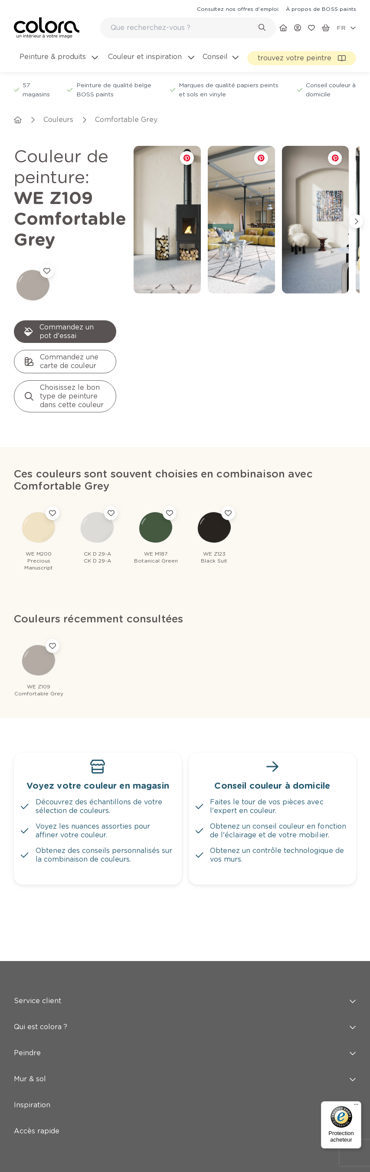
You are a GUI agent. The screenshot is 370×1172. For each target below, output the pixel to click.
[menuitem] (58, 62)
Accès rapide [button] (185, 1131)
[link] (237, 8)
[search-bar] (182, 28)
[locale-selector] (346, 27)
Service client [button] (185, 1001)
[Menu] (356, 1106)
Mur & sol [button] (185, 1079)
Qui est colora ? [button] (185, 1027)
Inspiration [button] (185, 1105)
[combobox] (188, 27)
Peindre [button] (185, 1053)
